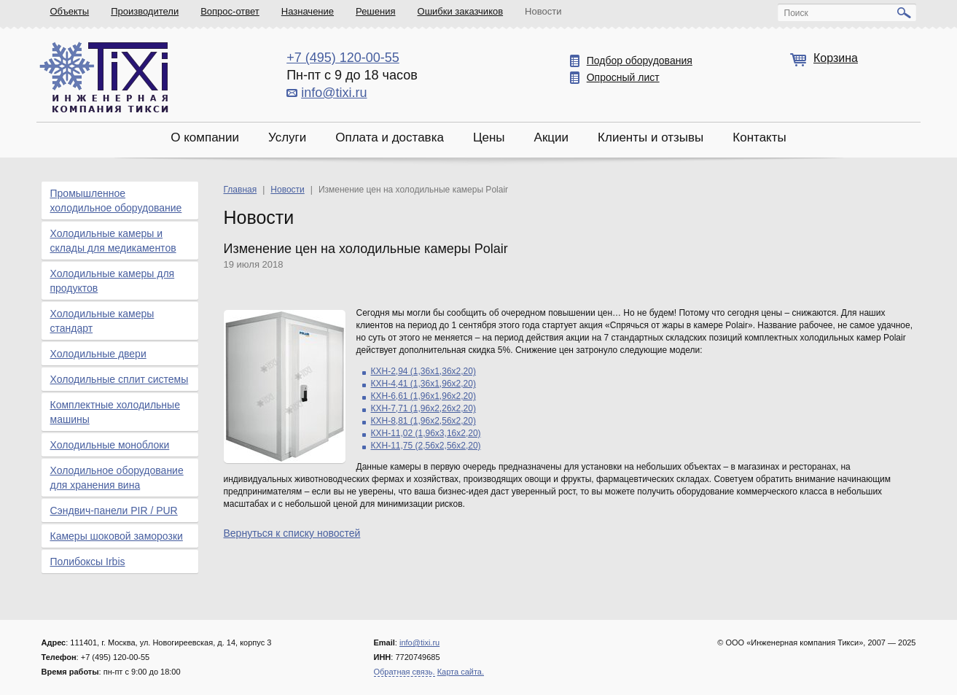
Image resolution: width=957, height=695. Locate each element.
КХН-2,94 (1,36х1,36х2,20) (423, 371)
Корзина (835, 58)
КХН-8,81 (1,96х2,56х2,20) (423, 421)
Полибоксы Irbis (87, 561)
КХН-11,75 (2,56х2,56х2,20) (426, 445)
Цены (489, 137)
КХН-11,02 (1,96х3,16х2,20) (426, 433)
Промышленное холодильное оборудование (116, 200)
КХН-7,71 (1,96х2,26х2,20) (423, 408)
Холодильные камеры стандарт (102, 321)
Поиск (796, 13)
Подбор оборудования (639, 60)
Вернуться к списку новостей (292, 533)
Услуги (287, 137)
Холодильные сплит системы (119, 379)
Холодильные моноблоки (110, 445)
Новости (543, 11)
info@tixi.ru (334, 92)
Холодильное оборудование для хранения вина (117, 478)
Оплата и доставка (389, 137)
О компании (205, 137)
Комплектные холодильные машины (115, 412)
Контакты (759, 137)
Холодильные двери (98, 354)
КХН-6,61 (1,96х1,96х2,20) (423, 396)
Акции (551, 137)
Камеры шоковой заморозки (116, 536)
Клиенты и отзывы (650, 137)
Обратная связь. (404, 671)
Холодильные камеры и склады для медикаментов (113, 241)
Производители (145, 11)
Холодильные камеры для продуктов (112, 281)
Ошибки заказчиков (461, 11)
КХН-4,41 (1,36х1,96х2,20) (423, 383)
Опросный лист (623, 77)
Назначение (307, 11)
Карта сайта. (460, 671)
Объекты (70, 11)
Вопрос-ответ (229, 11)
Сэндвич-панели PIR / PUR (114, 510)
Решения (375, 11)
